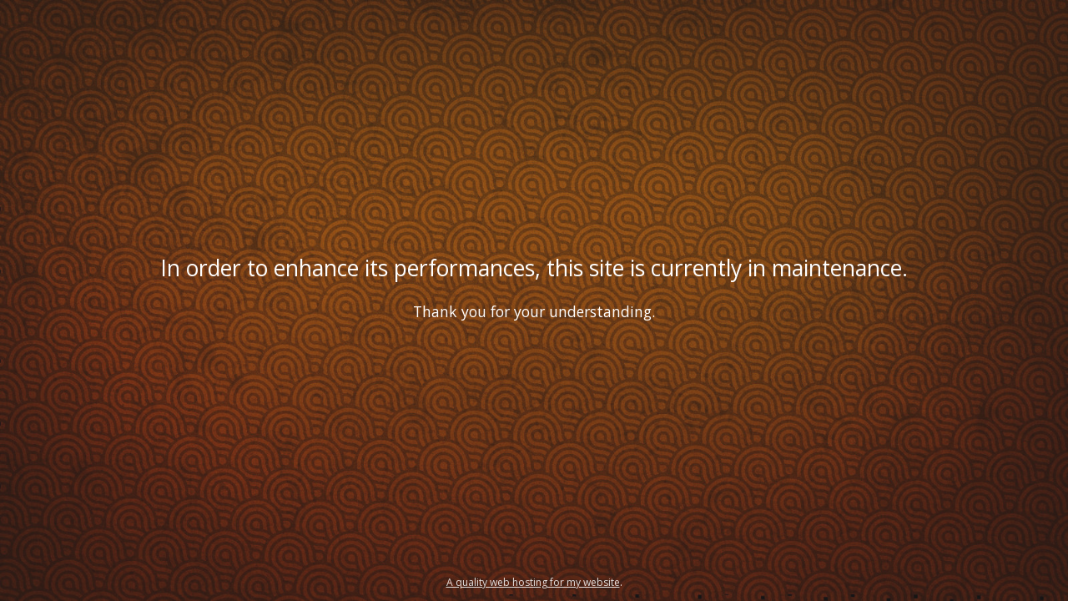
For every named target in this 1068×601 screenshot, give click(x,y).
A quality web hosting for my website (533, 582)
